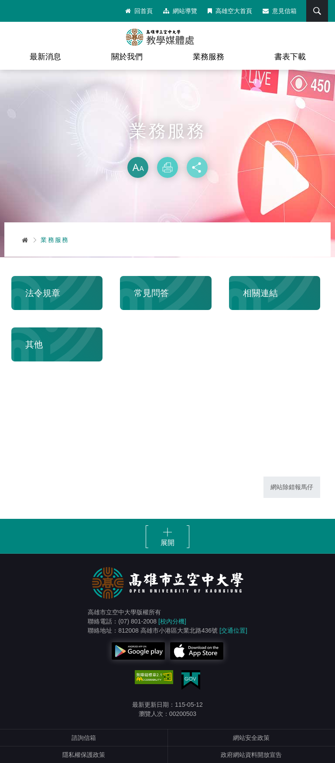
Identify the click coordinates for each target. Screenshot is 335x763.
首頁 (25, 240)
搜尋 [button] (317, 11)
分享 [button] (197, 167)
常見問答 (151, 293)
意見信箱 (280, 10)
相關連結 (260, 293)
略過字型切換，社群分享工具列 (167, 148)
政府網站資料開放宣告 (251, 754)
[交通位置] (233, 630)
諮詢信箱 (84, 737)
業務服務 (208, 56)
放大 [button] (137, 167)
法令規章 (42, 293)
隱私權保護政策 (83, 754)
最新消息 (45, 56)
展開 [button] (167, 542)
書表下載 (290, 56)
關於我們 (127, 56)
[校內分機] (172, 621)
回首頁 (139, 10)
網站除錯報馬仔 (291, 487)
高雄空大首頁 (230, 10)
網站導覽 (180, 10)
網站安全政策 (251, 737)
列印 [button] (167, 167)
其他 (34, 344)
